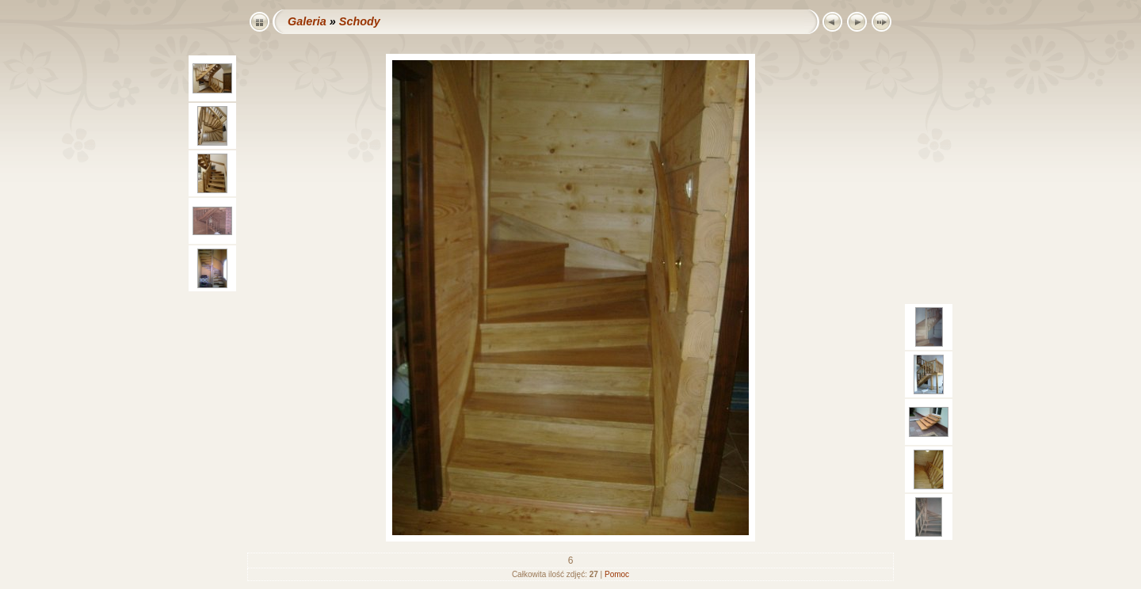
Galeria (307, 21)
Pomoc (617, 574)
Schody (359, 21)
